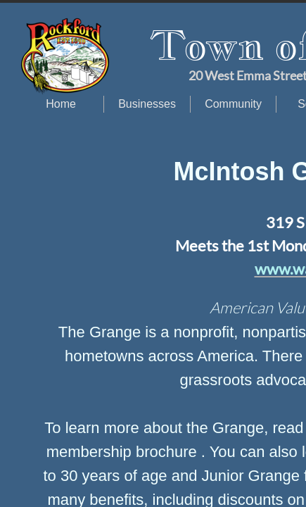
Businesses (147, 104)
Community (233, 104)
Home (61, 104)
